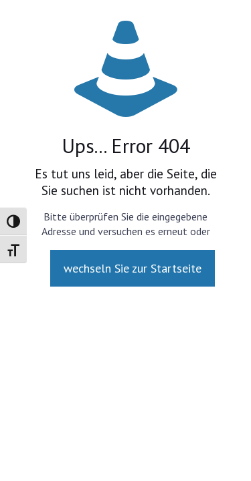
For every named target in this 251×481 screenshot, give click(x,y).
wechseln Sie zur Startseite (132, 268)
